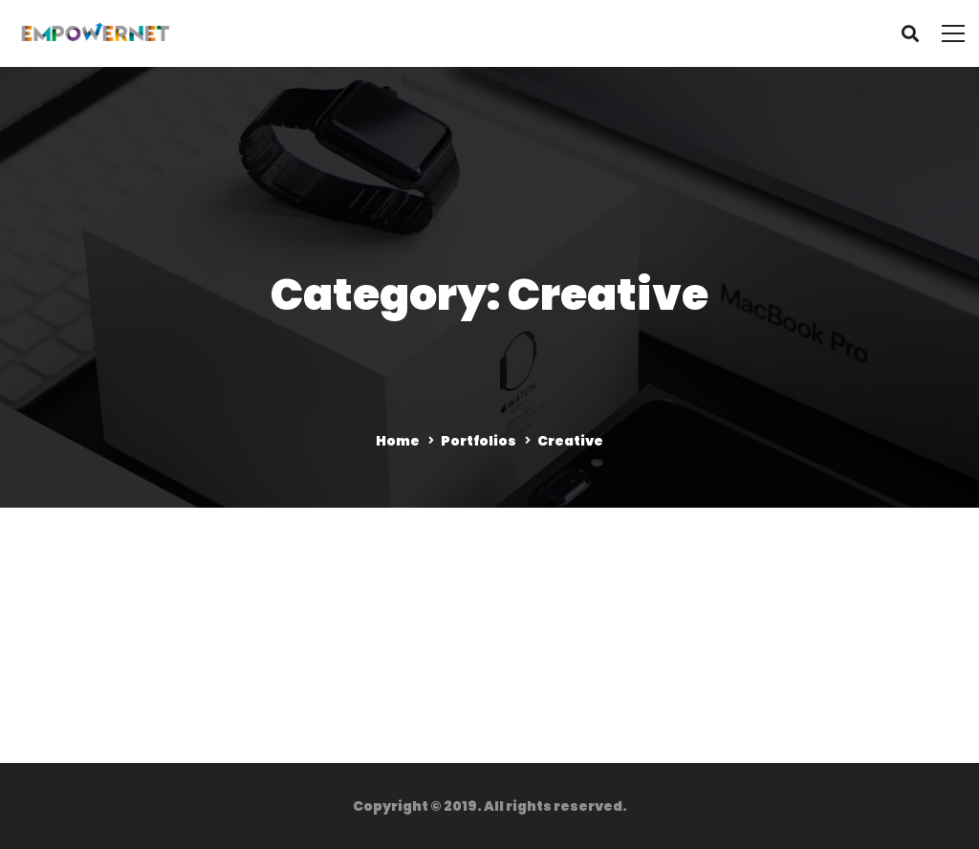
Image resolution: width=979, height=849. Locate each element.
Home (398, 440)
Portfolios (478, 440)
